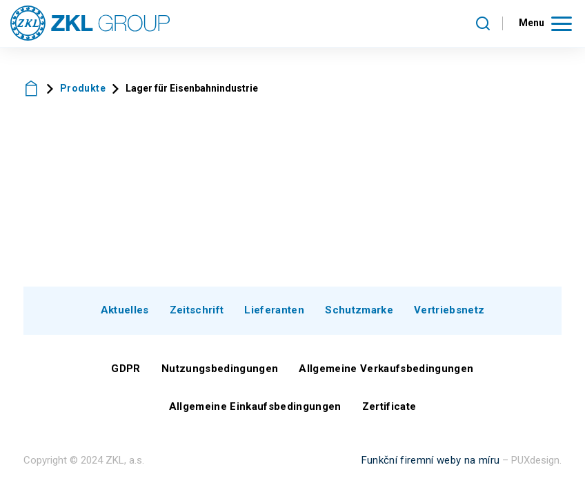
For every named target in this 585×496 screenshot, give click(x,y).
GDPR (125, 368)
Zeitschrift (197, 310)
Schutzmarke (359, 310)
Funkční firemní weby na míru (430, 460)
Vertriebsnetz (449, 310)
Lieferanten (274, 310)
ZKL (31, 88)
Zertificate (389, 406)
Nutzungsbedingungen (219, 368)
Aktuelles (125, 310)
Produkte (83, 88)
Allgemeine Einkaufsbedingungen (255, 406)
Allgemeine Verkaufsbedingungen (386, 368)
